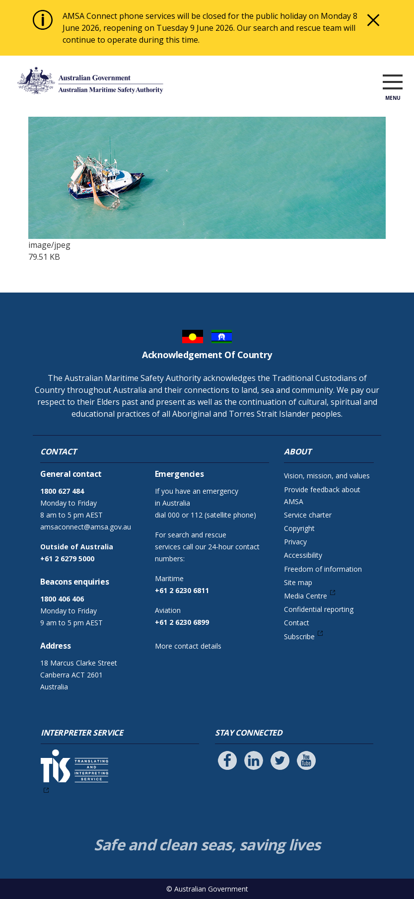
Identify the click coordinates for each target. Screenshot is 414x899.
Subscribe (299, 636)
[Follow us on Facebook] (227, 760)
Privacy (295, 541)
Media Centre (305, 595)
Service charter (308, 515)
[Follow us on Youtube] (306, 760)
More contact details (188, 646)
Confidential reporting (318, 609)
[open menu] (393, 82)
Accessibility (303, 555)
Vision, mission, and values (327, 475)
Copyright (299, 528)
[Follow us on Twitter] (280, 760)
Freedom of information (323, 569)
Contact (296, 622)
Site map (298, 582)
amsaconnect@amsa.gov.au (85, 526)
